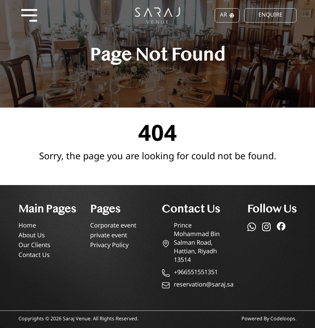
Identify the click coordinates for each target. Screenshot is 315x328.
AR (227, 15)
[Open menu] (29, 15)
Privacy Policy (109, 245)
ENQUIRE (270, 15)
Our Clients (34, 245)
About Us (31, 235)
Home (27, 226)
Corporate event (113, 226)
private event (108, 235)
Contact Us (34, 255)
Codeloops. (283, 319)
